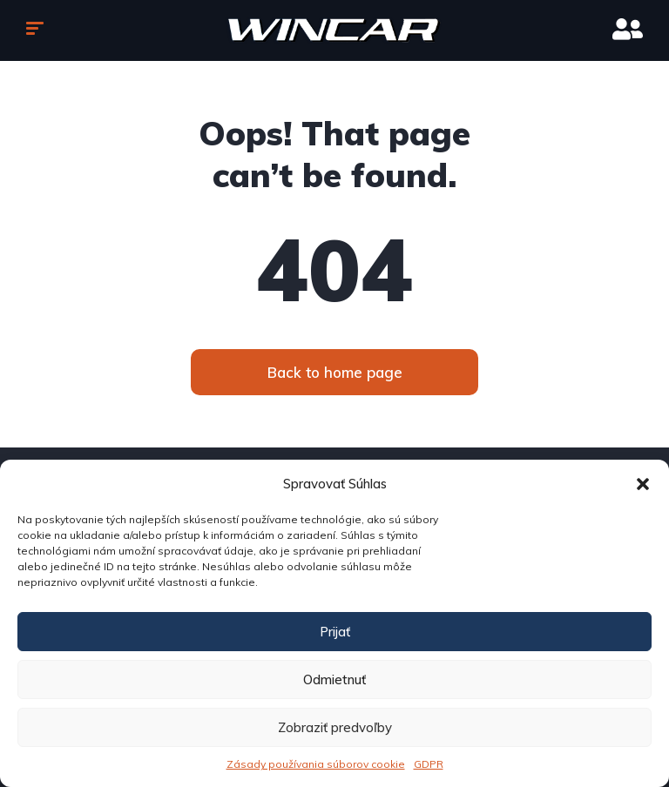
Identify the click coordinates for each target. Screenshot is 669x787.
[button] (643, 484)
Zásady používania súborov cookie (315, 763)
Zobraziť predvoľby (335, 727)
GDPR (428, 763)
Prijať (335, 631)
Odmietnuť (334, 679)
